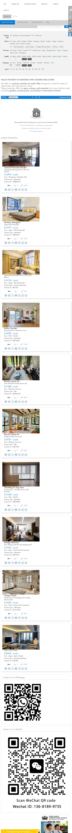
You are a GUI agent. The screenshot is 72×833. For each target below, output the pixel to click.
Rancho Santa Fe (11, 381)
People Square (37, 50)
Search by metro (22, 22)
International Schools (30, 4)
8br (36, 69)
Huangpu (24, 41)
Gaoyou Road (10, 596)
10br (42, 69)
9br (39, 69)
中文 (13, 16)
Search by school (37, 22)
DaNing (55, 47)
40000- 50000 (57, 56)
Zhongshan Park (51, 50)
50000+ (65, 56)
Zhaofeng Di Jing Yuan (14, 488)
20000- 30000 (36, 56)
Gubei (11, 53)
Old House (38, 35)
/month (11, 175)
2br (17, 69)
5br (26, 69)
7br (33, 69)
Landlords (55, 4)
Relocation (44, 4)
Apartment (15, 35)
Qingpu (42, 41)
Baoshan (22, 43)
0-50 (14, 63)
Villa (33, 35)
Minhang (12, 43)
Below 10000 (17, 56)
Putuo (17, 43)
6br (29, 69)
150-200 (32, 63)
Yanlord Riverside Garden (15, 168)
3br (20, 69)
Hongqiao (65, 50)
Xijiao (16, 53)
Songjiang (60, 41)
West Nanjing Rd (18, 47)
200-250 (39, 63)
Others (61, 47)
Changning (36, 41)
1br (14, 69)
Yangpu (54, 41)
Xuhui (18, 41)
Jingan (14, 41)
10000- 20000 (26, 56)
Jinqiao (20, 50)
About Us (6, 10)
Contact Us (7, 16)
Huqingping (22, 53)
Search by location (7, 22)
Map (47, 22)
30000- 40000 (46, 56)
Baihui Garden (10, 328)
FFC (30, 50)
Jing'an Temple (30, 47)
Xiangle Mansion (11, 543)
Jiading (28, 43)
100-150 (25, 63)
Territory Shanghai (12, 223)
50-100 (19, 63)
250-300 (46, 63)
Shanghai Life (15, 4)
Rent (5, 4)
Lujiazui (15, 50)
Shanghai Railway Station (43, 47)
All (10, 35)
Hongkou (48, 41)
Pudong (30, 41)
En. (16, 16)
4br (23, 69)
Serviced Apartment (25, 35)
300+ (52, 63)
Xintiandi (25, 50)
